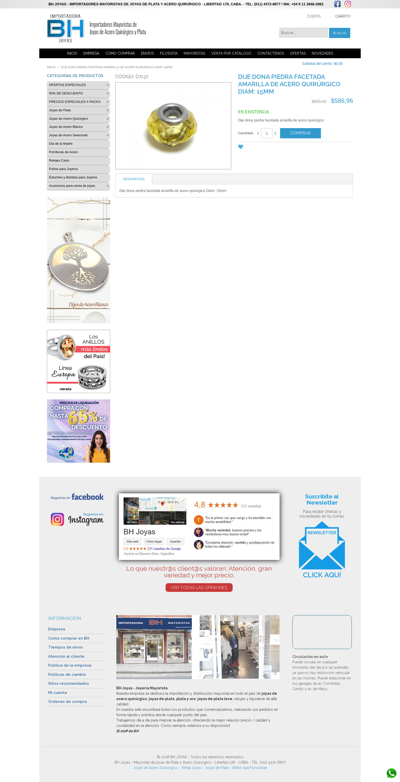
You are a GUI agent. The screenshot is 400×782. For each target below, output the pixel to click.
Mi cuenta (57, 692)
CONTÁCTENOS (270, 53)
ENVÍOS (147, 53)
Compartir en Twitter (272, 147)
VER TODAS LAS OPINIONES (199, 587)
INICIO (72, 53)
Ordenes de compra (67, 701)
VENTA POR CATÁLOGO (231, 53)
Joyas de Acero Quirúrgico (155, 768)
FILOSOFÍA (169, 53)
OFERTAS (298, 53)
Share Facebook (262, 147)
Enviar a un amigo (252, 147)
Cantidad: (246, 133)
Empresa (56, 629)
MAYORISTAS (194, 53)
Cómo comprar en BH (68, 638)
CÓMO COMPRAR (120, 53)
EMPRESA (91, 53)
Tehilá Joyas (191, 768)
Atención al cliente (66, 656)
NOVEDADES (322, 53)
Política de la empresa (69, 665)
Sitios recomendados (68, 683)
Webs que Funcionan (249, 768)
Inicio (51, 67)
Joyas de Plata (217, 768)
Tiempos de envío (65, 647)
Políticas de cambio (67, 674)
